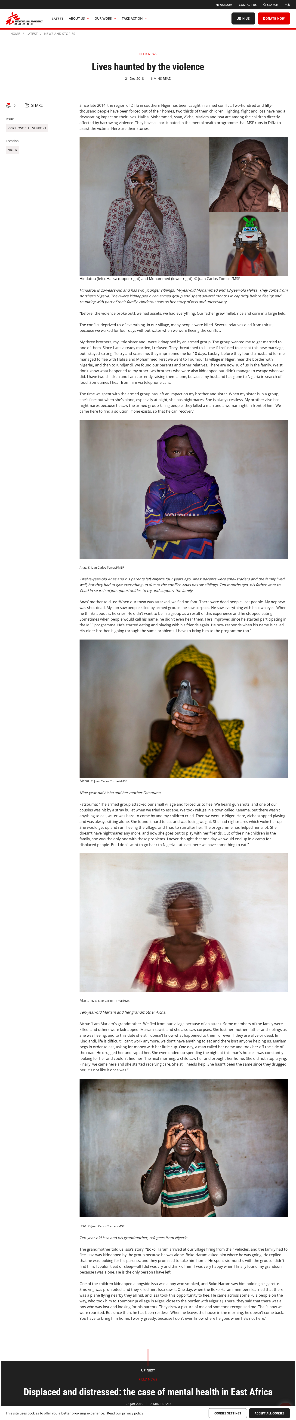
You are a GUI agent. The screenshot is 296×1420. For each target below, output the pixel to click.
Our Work (105, 18)
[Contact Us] (248, 4)
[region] (148, 1413)
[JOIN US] (243, 18)
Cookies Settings (227, 1413)
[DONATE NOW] (274, 18)
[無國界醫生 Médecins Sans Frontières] (24, 18)
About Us (79, 18)
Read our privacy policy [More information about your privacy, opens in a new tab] (125, 1413)
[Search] (270, 4)
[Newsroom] (224, 4)
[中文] (287, 4)
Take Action (134, 18)
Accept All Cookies (269, 1413)
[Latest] (57, 18)
